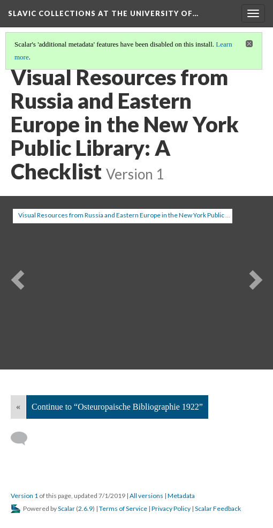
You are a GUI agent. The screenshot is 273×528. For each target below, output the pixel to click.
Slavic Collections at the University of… (103, 13)
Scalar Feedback (218, 508)
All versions (146, 496)
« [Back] (18, 406)
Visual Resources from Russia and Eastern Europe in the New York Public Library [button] (131, 215)
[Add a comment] (24, 439)
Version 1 (24, 496)
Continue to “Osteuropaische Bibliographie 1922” (117, 406)
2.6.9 (85, 508)
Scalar (66, 508)
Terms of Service (123, 508)
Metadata (181, 496)
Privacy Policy (171, 508)
